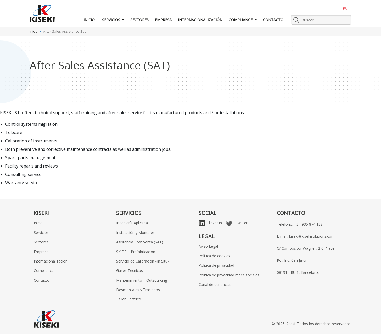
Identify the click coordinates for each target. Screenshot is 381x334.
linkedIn (215, 222)
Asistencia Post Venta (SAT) (139, 242)
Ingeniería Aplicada (132, 222)
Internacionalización (200, 19)
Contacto (273, 19)
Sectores (139, 19)
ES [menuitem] (345, 8)
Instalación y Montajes (135, 232)
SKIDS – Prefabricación (135, 251)
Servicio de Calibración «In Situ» (142, 261)
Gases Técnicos (129, 270)
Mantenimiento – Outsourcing (141, 280)
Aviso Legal (208, 246)
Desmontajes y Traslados (138, 289)
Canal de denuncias (215, 284)
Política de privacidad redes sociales (229, 274)
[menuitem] (344, 9)
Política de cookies (214, 255)
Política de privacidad (216, 265)
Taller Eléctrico (128, 299)
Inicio (89, 19)
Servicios (111, 19)
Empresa (163, 19)
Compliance (241, 19)
